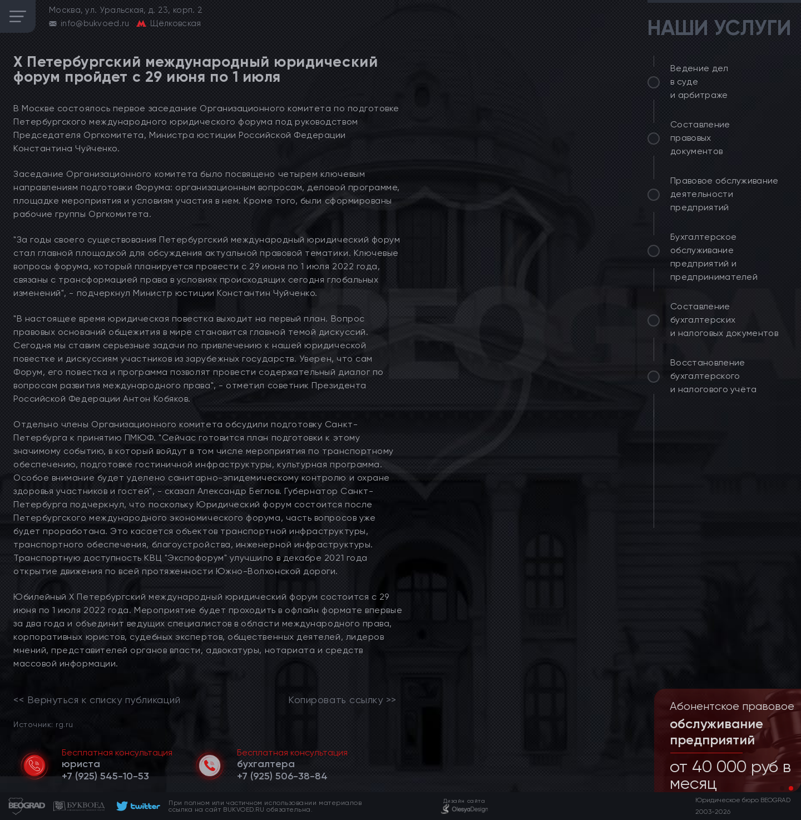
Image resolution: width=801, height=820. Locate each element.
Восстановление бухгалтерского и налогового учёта (713, 375)
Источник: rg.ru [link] (43, 724)
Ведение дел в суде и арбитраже (699, 81)
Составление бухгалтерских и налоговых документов (724, 319)
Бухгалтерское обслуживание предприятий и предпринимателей (714, 256)
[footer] (136, 806)
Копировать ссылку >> (342, 700)
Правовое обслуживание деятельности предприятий (724, 194)
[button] (782, 788)
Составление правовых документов (700, 137)
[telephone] (105, 776)
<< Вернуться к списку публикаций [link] (96, 700)
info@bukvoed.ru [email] (95, 23)
